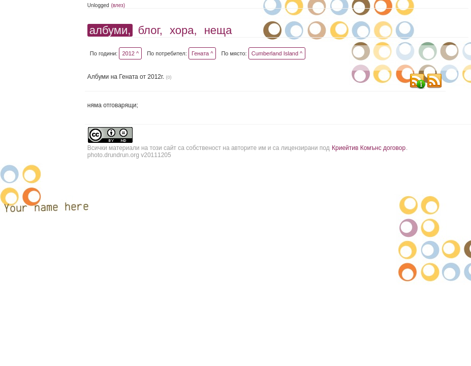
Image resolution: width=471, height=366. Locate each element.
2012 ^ (130, 53)
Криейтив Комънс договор (368, 147)
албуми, (110, 30)
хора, (183, 30)
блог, (150, 30)
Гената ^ (202, 53)
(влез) (118, 5)
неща (218, 30)
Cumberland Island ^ (277, 53)
